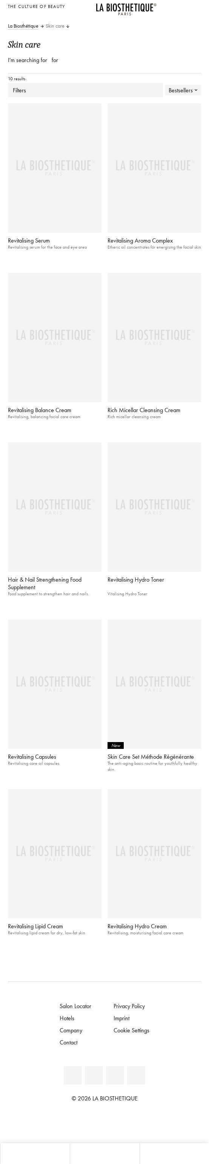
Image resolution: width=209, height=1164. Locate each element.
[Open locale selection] (193, 5)
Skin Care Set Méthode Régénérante (151, 756)
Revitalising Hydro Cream (137, 926)
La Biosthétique (23, 26)
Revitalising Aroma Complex (140, 240)
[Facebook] (73, 1075)
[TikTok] (136, 1075)
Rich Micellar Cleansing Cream (144, 410)
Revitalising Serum (29, 240)
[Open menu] (104, 1153)
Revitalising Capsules (32, 756)
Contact (68, 1042)
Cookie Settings (131, 1030)
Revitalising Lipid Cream (35, 926)
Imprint (121, 1018)
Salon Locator (75, 1006)
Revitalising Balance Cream (39, 410)
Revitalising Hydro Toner (136, 579)
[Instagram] (115, 1075)
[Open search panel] (174, 1153)
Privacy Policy (129, 1006)
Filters (85, 90)
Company (71, 1030)
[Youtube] (94, 1075)
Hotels (67, 1018)
